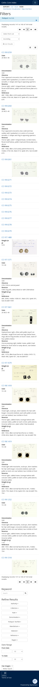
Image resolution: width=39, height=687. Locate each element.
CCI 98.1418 (7, 385)
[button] (20, 29)
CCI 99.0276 (7, 212)
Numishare (33, 685)
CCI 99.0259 (7, 52)
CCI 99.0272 (7, 186)
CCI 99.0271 (7, 180)
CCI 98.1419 (7, 441)
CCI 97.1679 (7, 363)
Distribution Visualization (12, 9)
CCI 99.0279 (7, 231)
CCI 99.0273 (7, 192)
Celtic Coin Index (9, 2)
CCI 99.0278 (7, 224)
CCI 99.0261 (7, 159)
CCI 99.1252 (7, 499)
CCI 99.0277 (7, 218)
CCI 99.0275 (7, 205)
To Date (4, 656)
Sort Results (8, 44)
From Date (5, 648)
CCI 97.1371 (7, 259)
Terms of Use (7, 678)
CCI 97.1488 (7, 237)
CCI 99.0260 (7, 106)
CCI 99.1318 (7, 557)
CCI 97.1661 (7, 307)
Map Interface (27, 9)
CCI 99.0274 (7, 199)
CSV (12, 7)
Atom (16, 7)
